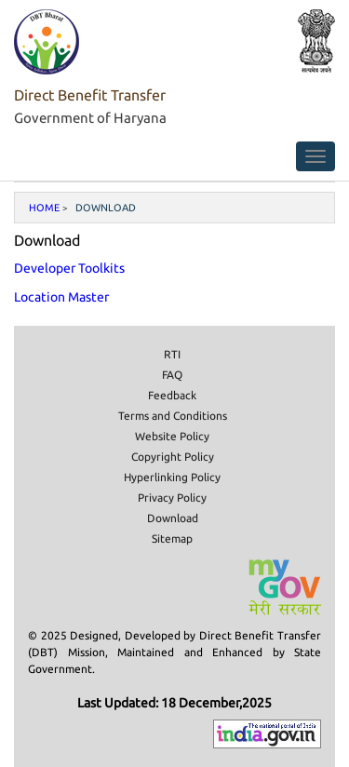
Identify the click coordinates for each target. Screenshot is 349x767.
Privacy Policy (172, 497)
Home (44, 207)
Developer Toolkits (69, 268)
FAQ (172, 375)
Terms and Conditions (172, 416)
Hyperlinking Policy (172, 477)
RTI (172, 354)
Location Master (61, 296)
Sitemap (172, 538)
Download (172, 518)
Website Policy (172, 436)
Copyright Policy (172, 457)
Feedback (172, 395)
